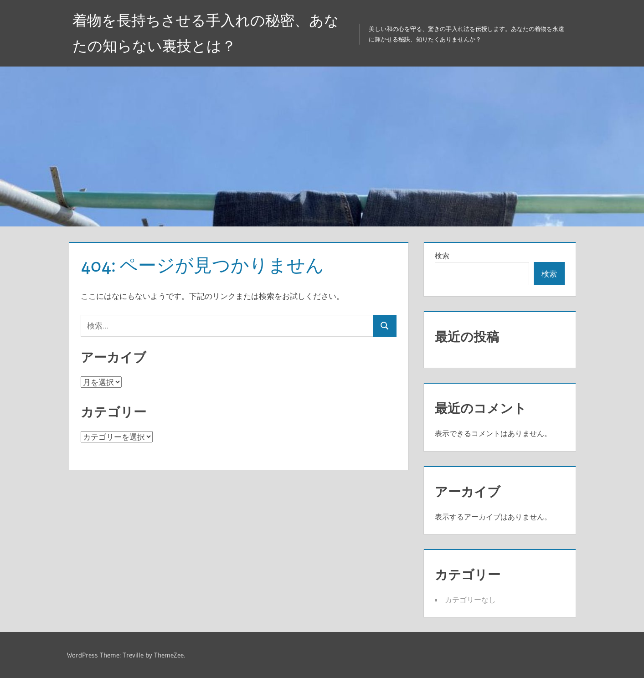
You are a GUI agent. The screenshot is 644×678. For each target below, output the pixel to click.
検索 (442, 255)
